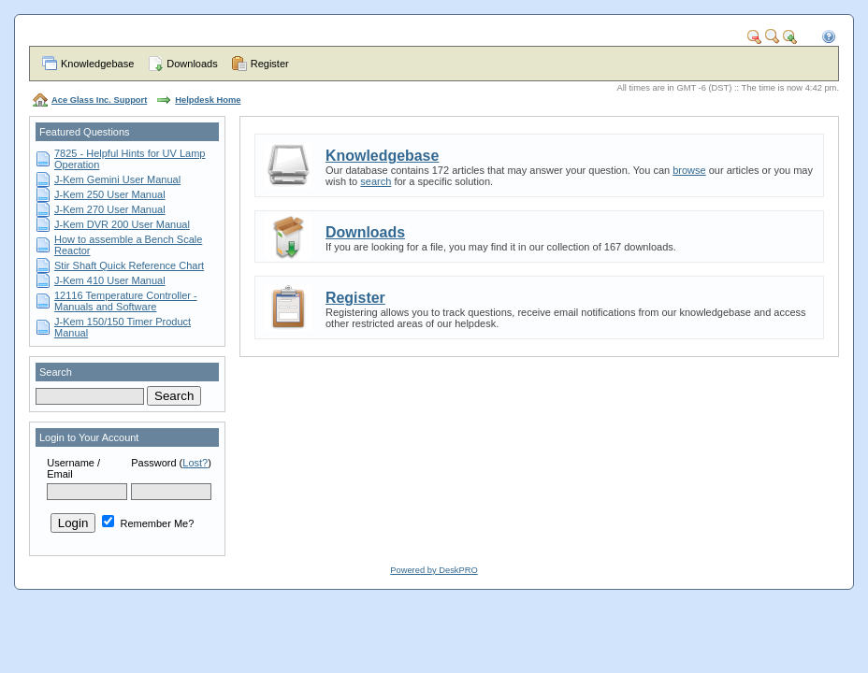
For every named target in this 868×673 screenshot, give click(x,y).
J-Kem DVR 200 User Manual (122, 224)
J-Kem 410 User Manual (110, 280)
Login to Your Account (88, 437)
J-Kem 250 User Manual (110, 194)
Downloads (191, 63)
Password (153, 462)
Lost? (195, 462)
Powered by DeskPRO (433, 570)
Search (55, 372)
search (375, 181)
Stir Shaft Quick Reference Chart (129, 265)
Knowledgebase (97, 63)
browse (689, 170)
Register (270, 63)
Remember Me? (148, 523)
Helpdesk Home (207, 100)
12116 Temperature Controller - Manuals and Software (125, 301)
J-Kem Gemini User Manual (117, 179)
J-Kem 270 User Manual (110, 209)
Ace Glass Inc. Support (99, 100)
